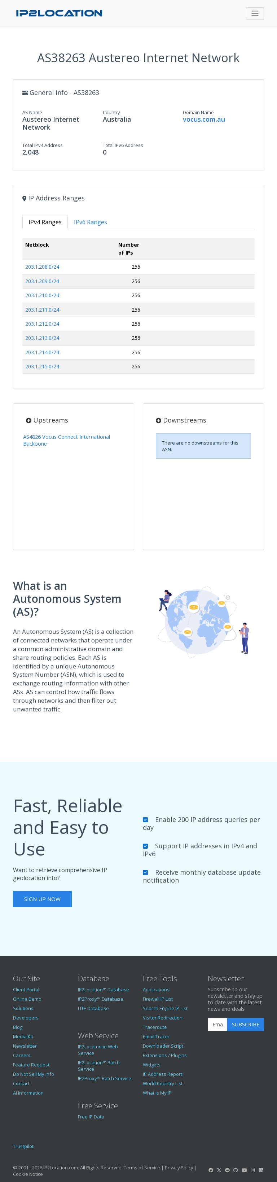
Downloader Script (163, 1046)
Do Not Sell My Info (33, 1074)
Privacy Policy (179, 1167)
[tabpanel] (138, 309)
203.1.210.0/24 (42, 295)
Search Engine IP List (165, 1008)
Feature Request (31, 1064)
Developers (26, 1017)
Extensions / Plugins (165, 1055)
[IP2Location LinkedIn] (261, 1170)
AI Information (28, 1093)
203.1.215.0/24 (42, 366)
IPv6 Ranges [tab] (90, 222)
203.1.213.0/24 (42, 337)
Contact (21, 1083)
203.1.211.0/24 (42, 309)
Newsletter (25, 1046)
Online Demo (27, 999)
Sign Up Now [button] (42, 898)
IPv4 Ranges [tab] (45, 222)
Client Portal (26, 989)
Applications (156, 989)
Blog (17, 1027)
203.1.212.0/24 (42, 323)
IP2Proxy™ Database (100, 999)
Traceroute (155, 1027)
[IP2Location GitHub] (236, 1170)
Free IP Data (91, 1116)
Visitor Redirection (163, 1017)
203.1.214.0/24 (42, 352)
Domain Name (198, 112)
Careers (22, 1055)
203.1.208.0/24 (42, 266)
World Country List (163, 1083)
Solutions (23, 1008)
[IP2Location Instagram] (252, 1170)
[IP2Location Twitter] (219, 1170)
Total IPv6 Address (123, 145)
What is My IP (157, 1093)
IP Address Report (162, 1074)
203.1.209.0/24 (42, 281)
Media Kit (23, 1036)
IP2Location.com (60, 1167)
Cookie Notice (28, 1174)
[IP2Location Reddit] (227, 1170)
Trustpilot (23, 1146)
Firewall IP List (158, 999)
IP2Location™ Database (103, 989)
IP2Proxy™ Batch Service (104, 1078)
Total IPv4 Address (42, 145)
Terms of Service (142, 1167)
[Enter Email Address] (218, 1024)
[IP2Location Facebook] (211, 1170)
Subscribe (245, 1024)
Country (111, 112)
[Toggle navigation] (255, 13)
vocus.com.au (204, 119)
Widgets (152, 1064)
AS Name (32, 112)
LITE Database (93, 1008)
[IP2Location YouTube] (244, 1170)
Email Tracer (156, 1036)
